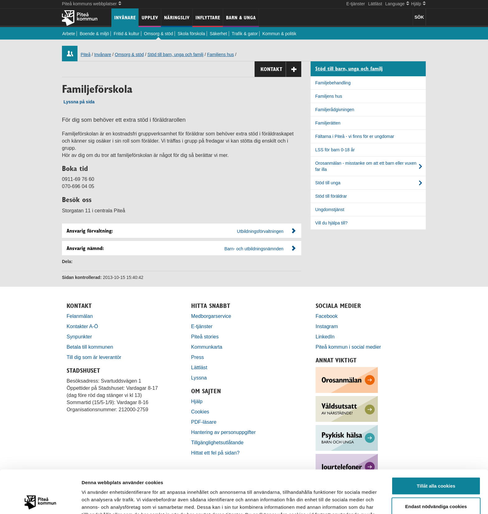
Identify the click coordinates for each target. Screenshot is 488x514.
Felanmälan (80, 316)
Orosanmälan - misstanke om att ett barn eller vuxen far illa (365, 166)
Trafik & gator (245, 33)
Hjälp (197, 401)
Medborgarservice (211, 316)
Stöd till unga (327, 182)
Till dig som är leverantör (95, 357)
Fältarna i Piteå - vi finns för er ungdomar (354, 136)
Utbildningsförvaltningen (260, 231)
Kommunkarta (206, 347)
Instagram (327, 326)
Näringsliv (177, 18)
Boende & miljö (94, 33)
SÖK (419, 17)
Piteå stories (205, 336)
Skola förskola (191, 33)
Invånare (125, 18)
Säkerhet (218, 33)
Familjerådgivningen (334, 109)
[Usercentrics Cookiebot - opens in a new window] (40, 502)
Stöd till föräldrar (331, 196)
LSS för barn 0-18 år (335, 149)
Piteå (86, 54)
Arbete (68, 33)
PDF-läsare (203, 422)
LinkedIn (325, 336)
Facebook (327, 316)
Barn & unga (241, 18)
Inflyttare (207, 18)
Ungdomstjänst (329, 209)
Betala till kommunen (90, 347)
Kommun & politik (279, 33)
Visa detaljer (338, 501)
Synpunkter (79, 336)
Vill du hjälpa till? (331, 222)
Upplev (150, 18)
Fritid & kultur (126, 33)
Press (197, 357)
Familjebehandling (333, 82)
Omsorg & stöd (158, 33)
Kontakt (280, 69)
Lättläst (375, 3)
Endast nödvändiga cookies (436, 466)
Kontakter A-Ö (82, 326)
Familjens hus (220, 54)
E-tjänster (355, 3)
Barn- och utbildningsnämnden (254, 248)
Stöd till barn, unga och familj (176, 54)
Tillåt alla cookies (436, 445)
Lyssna (199, 377)
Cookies (200, 411)
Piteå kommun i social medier (348, 347)
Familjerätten (327, 122)
